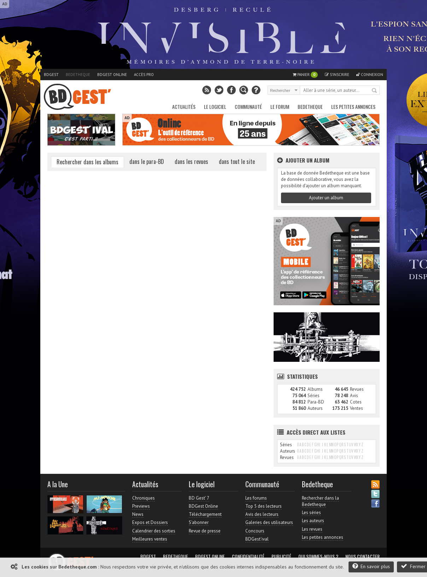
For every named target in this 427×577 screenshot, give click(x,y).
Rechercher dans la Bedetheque (320, 501)
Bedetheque (78, 74)
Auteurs (315, 408)
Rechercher (375, 91)
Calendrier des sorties (153, 531)
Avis (354, 396)
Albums (315, 389)
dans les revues (191, 161)
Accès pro (144, 74)
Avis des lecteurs (262, 514)
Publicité (281, 556)
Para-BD (316, 402)
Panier (305, 75)
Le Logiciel (215, 106)
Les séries (311, 513)
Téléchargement (205, 514)
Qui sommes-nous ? (318, 556)
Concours (254, 531)
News (138, 514)
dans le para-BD (146, 161)
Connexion (369, 74)
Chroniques (143, 498)
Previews (141, 506)
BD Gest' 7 (199, 498)
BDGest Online (112, 74)
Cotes (356, 402)
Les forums (256, 498)
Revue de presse (205, 531)
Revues (357, 389)
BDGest (51, 74)
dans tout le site (237, 161)
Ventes (356, 408)
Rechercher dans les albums (87, 162)
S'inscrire (337, 74)
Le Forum (279, 106)
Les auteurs (313, 521)
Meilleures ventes (149, 539)
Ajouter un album (326, 198)
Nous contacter (362, 556)
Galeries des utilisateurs (269, 522)
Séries (314, 396)
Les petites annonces (353, 106)
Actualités (183, 106)
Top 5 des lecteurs (263, 506)
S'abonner (199, 522)
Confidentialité (248, 556)
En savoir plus (371, 566)
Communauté (248, 106)
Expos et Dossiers (150, 522)
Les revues (312, 529)
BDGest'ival (257, 539)
